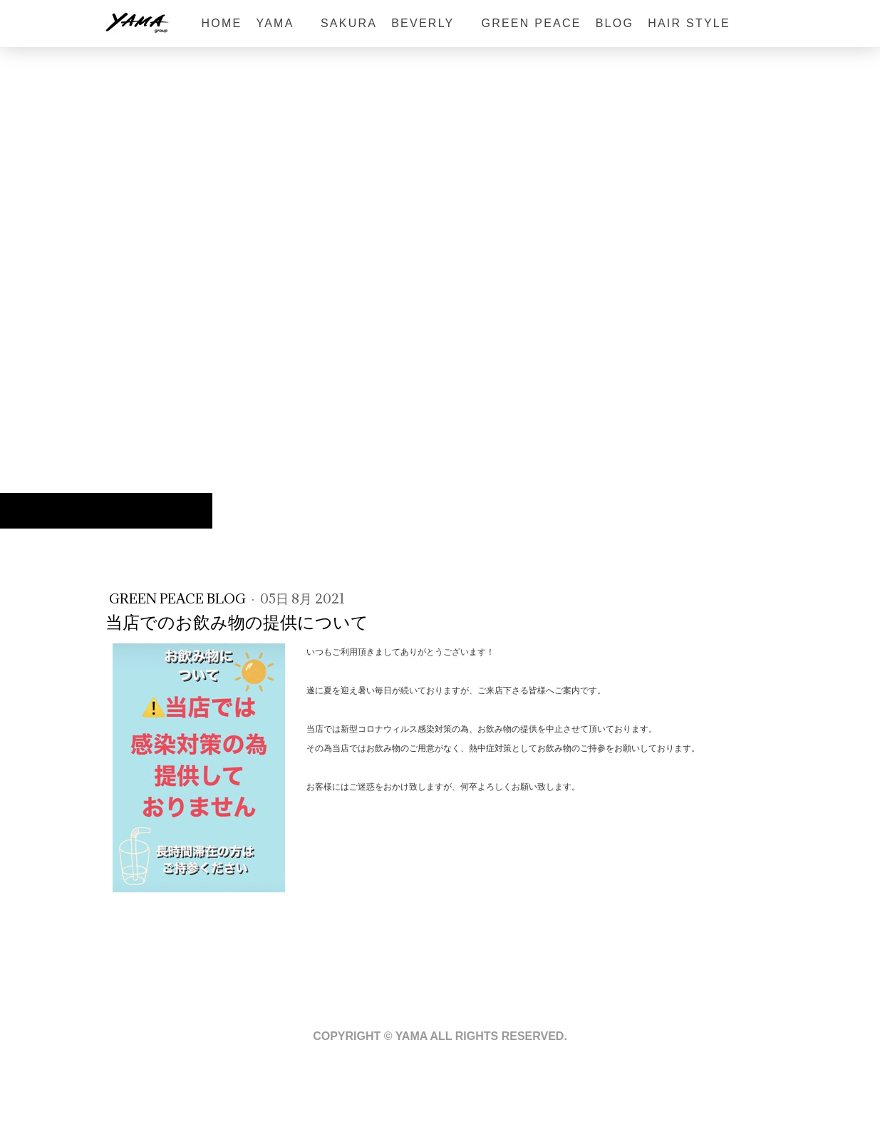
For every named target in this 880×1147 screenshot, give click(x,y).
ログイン (771, 1125)
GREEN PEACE (531, 23)
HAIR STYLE (689, 23)
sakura (349, 23)
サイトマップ (244, 1098)
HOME (222, 23)
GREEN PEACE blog (179, 598)
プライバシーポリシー (163, 1098)
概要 (100, 1098)
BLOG (614, 23)
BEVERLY (429, 23)
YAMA (281, 23)
